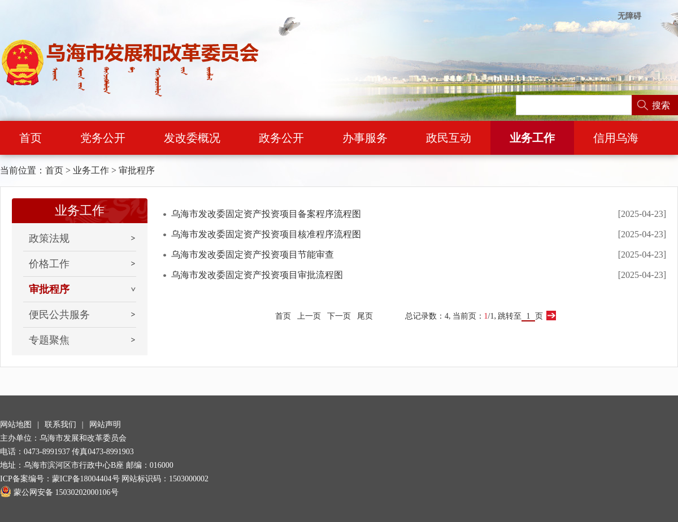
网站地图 (16, 424)
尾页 (365, 316)
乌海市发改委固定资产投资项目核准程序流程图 (266, 234)
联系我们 (60, 424)
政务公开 (281, 138)
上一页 (309, 316)
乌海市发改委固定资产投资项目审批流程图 (257, 275)
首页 (30, 138)
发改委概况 (192, 138)
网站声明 (105, 424)
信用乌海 (615, 138)
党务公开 (102, 138)
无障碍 (629, 16)
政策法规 (49, 238)
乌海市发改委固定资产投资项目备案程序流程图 (266, 214)
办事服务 (365, 138)
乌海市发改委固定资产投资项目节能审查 (252, 254)
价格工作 (49, 263)
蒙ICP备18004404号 (86, 479)
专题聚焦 (49, 340)
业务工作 (532, 138)
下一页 (339, 316)
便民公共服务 (59, 314)
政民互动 (448, 138)
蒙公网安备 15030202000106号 (59, 492)
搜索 (661, 105)
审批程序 (137, 170)
